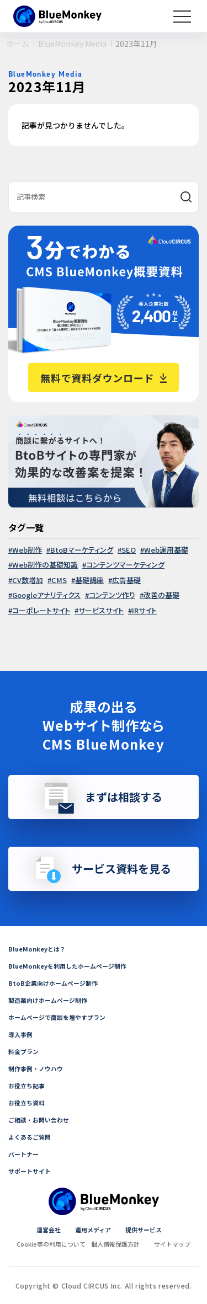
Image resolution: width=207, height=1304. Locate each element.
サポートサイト (31, 1170)
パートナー (24, 1153)
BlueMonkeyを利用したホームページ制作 (71, 965)
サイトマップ (178, 1243)
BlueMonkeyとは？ (38, 948)
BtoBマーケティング (81, 549)
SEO (128, 549)
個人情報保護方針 (117, 1243)
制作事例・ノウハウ (38, 1068)
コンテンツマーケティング (125, 564)
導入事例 (21, 1034)
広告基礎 (126, 580)
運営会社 (44, 1229)
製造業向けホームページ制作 (51, 999)
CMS (59, 580)
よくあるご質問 (31, 1136)
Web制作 (27, 549)
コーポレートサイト (41, 610)
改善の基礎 (161, 595)
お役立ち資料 (28, 1102)
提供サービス (146, 1229)
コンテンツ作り (112, 595)
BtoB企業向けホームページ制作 (56, 982)
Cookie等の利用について (47, 1243)
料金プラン (24, 1051)
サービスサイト (101, 610)
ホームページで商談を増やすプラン (61, 1017)
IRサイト (144, 610)
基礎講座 (89, 580)
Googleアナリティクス (46, 595)
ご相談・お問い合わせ (41, 1119)
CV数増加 (27, 580)
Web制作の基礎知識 (45, 564)
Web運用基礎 (166, 549)
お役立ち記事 (28, 1085)
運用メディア (92, 1229)
